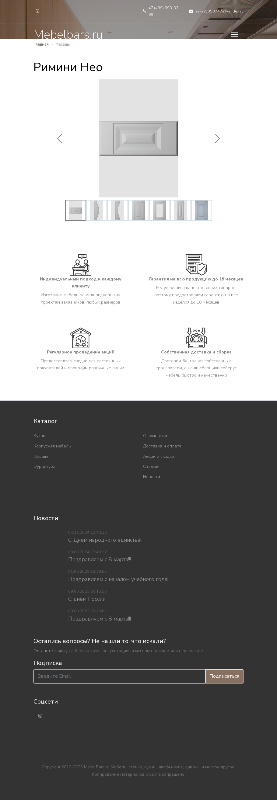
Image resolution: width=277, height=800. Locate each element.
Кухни (39, 436)
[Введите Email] (119, 676)
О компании (155, 436)
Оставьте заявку (50, 651)
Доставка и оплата (162, 446)
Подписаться (224, 676)
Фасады (41, 456)
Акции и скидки (158, 456)
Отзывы (151, 466)
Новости (151, 477)
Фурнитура (44, 466)
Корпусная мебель (52, 446)
